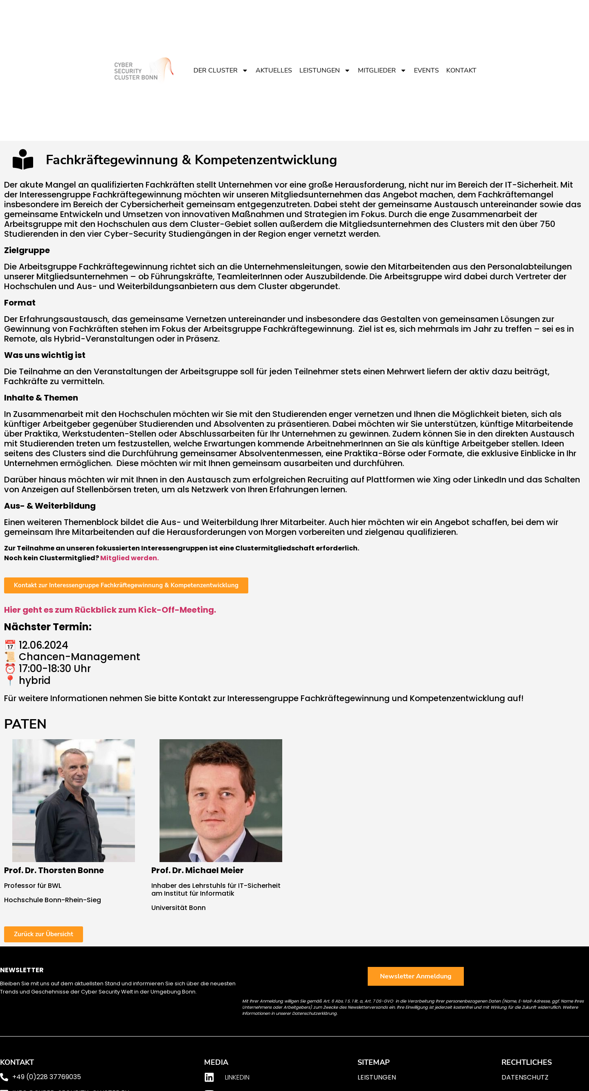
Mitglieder (382, 70)
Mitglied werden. (129, 558)
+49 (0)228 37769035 (46, 1077)
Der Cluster (220, 70)
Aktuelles (274, 70)
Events (426, 70)
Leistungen (325, 70)
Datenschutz (525, 1077)
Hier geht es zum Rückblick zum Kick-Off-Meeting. (110, 610)
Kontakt (461, 70)
